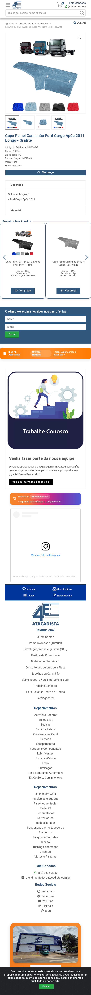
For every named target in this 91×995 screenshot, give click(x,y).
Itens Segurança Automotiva (45, 773)
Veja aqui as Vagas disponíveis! (31, 482)
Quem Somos (45, 637)
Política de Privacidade (45, 655)
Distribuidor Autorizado (45, 661)
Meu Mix (28, 589)
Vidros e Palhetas (45, 857)
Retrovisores (45, 818)
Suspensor (45, 832)
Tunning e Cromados (45, 847)
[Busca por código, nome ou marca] (42, 13)
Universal (45, 852)
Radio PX (45, 808)
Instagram (45, 891)
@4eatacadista (40, 496)
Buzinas (46, 725)
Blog (45, 911)
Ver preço (45, 172)
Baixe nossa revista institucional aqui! (45, 680)
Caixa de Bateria (45, 729)
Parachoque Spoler (45, 803)
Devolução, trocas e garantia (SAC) (45, 649)
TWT (20, 165)
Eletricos (45, 739)
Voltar (80, 22)
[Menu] (8, 5)
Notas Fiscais (62, 596)
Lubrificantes (45, 753)
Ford (15, 162)
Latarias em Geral (45, 794)
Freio (45, 763)
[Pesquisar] (82, 13)
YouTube (45, 901)
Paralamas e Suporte (45, 799)
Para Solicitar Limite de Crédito (45, 692)
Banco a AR (45, 720)
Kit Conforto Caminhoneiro (45, 778)
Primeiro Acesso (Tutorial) (45, 643)
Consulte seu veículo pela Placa (45, 667)
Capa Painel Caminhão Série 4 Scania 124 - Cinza (68, 263)
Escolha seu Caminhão (45, 674)
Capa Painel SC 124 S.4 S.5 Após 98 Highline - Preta (23, 263)
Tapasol (45, 842)
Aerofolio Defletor (45, 715)
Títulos (29, 596)
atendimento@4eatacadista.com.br (45, 878)
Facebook (45, 896)
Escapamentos (45, 744)
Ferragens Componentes (45, 749)
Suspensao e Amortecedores (45, 828)
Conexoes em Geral (45, 734)
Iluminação (45, 768)
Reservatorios (45, 813)
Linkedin (45, 906)
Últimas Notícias (36, 353)
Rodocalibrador (45, 823)
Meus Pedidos (62, 589)
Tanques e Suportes (45, 837)
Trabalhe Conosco (45, 686)
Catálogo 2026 (45, 698)
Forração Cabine (45, 758)
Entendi (46, 986)
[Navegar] (4, 257)
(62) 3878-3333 (75, 6)
